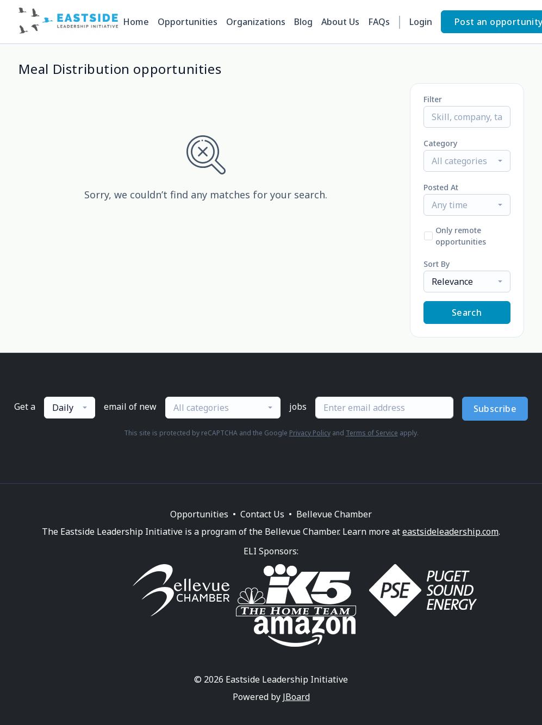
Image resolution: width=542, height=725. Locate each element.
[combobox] (466, 161)
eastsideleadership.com (450, 532)
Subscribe (495, 409)
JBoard (296, 697)
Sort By (436, 264)
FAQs (379, 22)
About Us (340, 22)
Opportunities (187, 22)
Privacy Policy (310, 433)
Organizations (255, 22)
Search (467, 312)
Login (420, 22)
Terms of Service (372, 433)
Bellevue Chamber (334, 514)
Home (136, 22)
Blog (303, 22)
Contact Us (262, 514)
